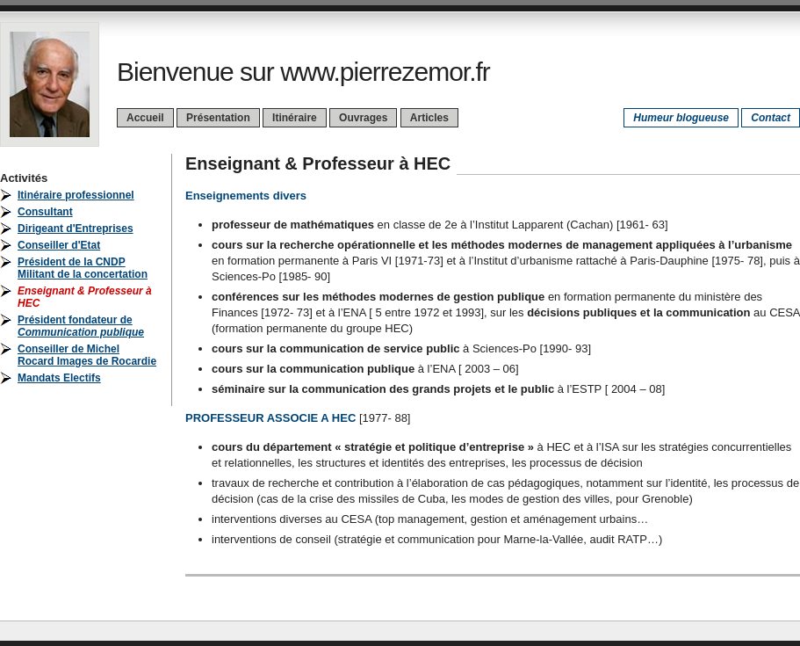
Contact (770, 118)
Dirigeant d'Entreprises (75, 228)
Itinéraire (294, 118)
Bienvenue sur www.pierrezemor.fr (303, 71)
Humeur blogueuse (681, 118)
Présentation (218, 118)
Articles (429, 118)
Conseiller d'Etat (59, 245)
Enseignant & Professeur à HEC (317, 163)
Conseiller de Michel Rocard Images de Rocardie (87, 355)
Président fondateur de (81, 326)
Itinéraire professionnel (76, 195)
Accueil (145, 118)
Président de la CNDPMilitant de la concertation (83, 268)
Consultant (45, 212)
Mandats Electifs (59, 378)
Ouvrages (363, 118)
